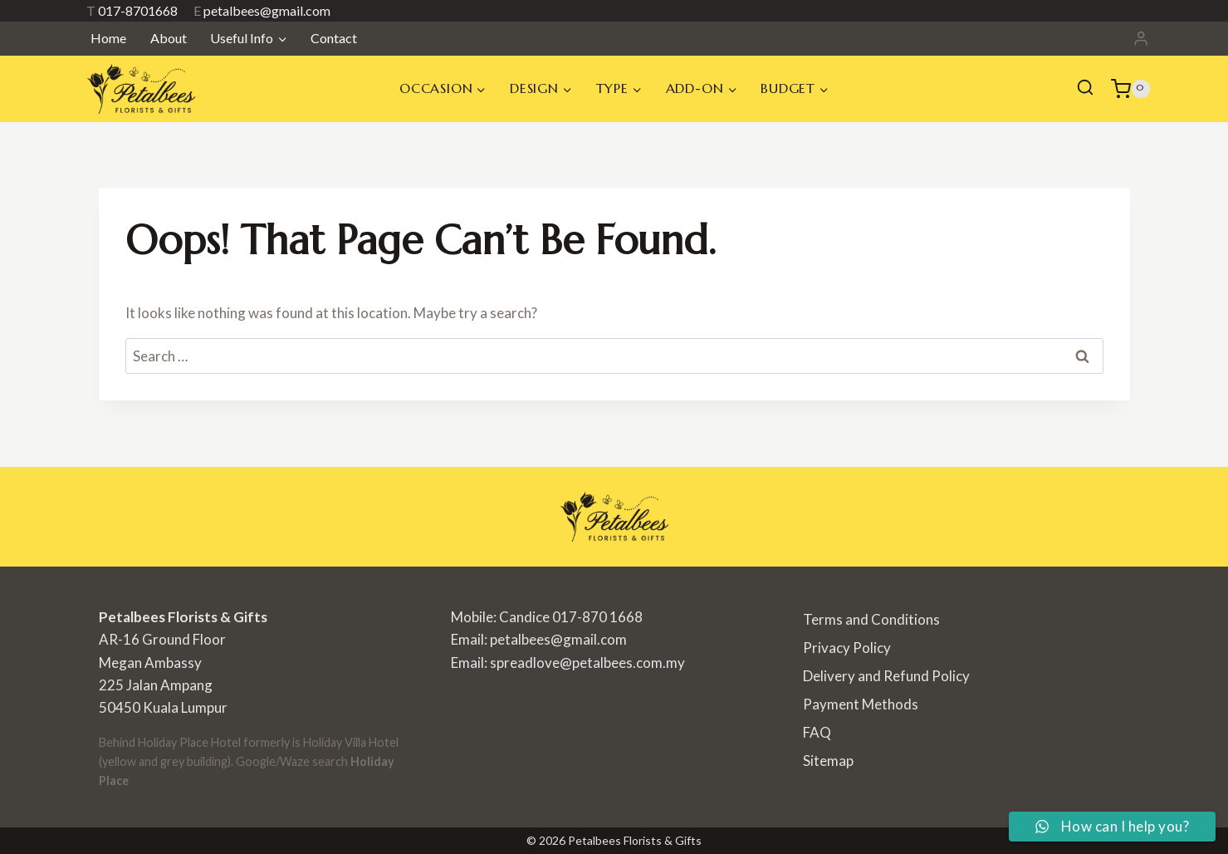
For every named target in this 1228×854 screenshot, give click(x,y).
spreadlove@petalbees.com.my (587, 662)
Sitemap (828, 760)
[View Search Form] (1085, 88)
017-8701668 (132, 10)
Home (108, 38)
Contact (334, 38)
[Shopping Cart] (1130, 89)
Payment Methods (860, 704)
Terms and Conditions (871, 619)
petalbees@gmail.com (261, 10)
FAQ (817, 732)
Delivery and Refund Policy (886, 676)
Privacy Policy (847, 647)
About (168, 38)
